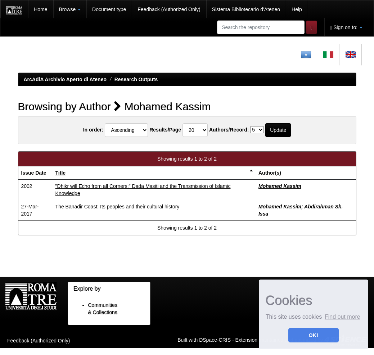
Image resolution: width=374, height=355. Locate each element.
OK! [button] (313, 335)
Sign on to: (346, 27)
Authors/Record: (229, 130)
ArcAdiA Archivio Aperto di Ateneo (65, 79)
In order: (93, 130)
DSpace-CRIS (215, 339)
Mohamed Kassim (279, 186)
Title (60, 173)
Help (297, 9)
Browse (70, 9)
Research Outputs (136, 79)
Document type (109, 9)
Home (40, 9)
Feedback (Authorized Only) (169, 9)
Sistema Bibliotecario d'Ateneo (246, 9)
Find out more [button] (342, 317)
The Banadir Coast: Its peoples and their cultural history (117, 206)
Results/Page (165, 130)
